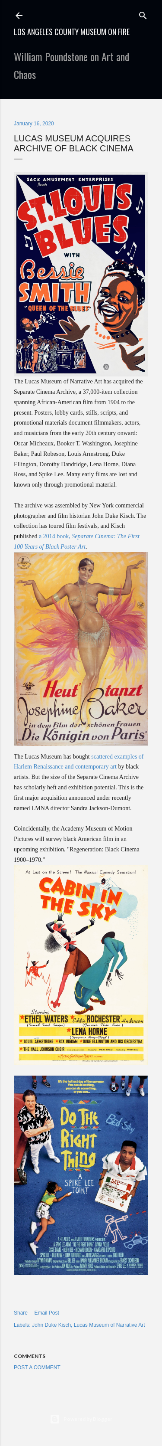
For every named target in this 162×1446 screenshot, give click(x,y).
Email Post (46, 1313)
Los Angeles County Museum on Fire (72, 31)
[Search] (143, 13)
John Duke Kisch (51, 1325)
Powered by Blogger (81, 1419)
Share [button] (21, 1313)
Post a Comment (37, 1367)
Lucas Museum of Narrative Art (109, 1325)
